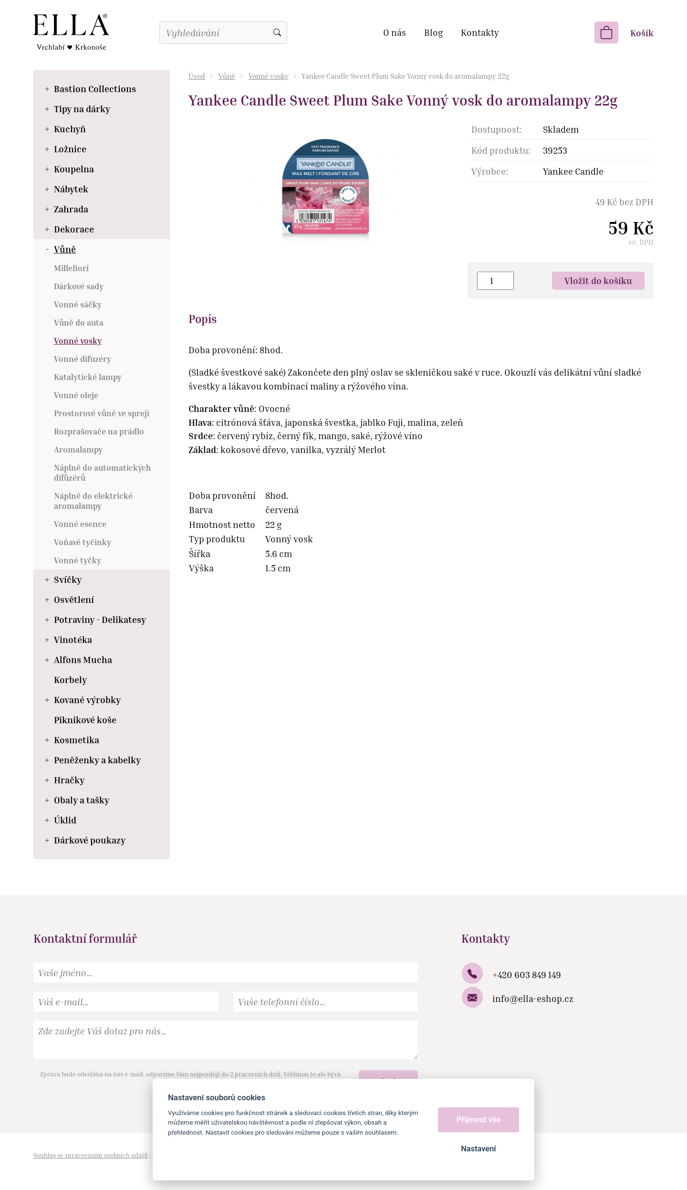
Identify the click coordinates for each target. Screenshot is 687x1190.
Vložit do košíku (598, 280)
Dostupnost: (496, 129)
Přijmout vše (479, 1119)
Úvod (196, 76)
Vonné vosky (269, 76)
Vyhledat (277, 32)
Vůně (227, 76)
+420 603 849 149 (526, 974)
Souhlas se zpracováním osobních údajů (90, 1155)
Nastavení (478, 1148)
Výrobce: (489, 171)
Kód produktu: (501, 150)
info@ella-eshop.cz (532, 998)
